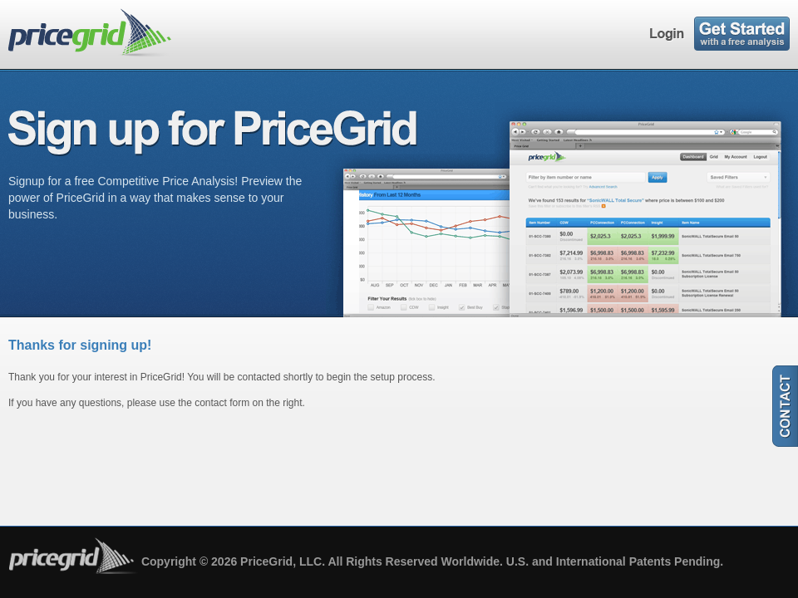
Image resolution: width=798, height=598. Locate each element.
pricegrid (93, 32)
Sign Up (742, 34)
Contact (785, 406)
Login (667, 34)
